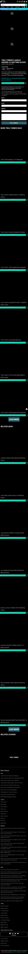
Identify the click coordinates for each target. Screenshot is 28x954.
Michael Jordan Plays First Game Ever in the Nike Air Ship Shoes (13, 829)
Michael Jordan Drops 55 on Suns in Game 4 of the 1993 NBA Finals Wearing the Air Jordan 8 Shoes (14, 859)
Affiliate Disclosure (5, 941)
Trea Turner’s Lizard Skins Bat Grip (11, 340)
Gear (8, 7)
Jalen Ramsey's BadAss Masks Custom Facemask (11, 782)
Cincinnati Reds (4, 913)
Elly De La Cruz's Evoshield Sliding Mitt (9, 789)
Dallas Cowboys (4, 915)
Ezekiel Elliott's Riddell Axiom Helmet (8, 796)
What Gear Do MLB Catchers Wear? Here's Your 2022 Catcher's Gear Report (12, 884)
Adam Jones (3, 809)
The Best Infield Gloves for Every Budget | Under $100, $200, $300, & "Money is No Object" (13, 891)
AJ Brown (3, 818)
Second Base (5, 86)
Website (3, 108)
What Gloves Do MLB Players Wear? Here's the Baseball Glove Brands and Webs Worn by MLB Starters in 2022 (14, 872)
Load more (14, 419)
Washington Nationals (15, 88)
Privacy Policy (3, 943)
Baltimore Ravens (4, 927)
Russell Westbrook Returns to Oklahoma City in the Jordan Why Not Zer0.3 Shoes (13, 840)
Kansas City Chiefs (5, 917)
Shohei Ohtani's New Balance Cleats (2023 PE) (10, 787)
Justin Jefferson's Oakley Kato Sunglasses (10, 775)
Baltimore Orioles (4, 924)
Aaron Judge (3, 804)
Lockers (3, 7)
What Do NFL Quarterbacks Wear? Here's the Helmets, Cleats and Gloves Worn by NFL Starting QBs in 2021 (14, 880)
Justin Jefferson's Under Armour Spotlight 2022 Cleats (12, 778)
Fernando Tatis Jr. (22, 9)
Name (3, 97)
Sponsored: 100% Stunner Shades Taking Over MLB (11, 900)
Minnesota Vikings (4, 906)
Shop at (13, 162)
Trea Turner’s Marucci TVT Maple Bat (12, 160)
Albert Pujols (3, 823)
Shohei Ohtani (13, 9)
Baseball (12, 89)
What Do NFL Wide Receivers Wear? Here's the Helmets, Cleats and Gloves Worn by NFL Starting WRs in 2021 (12, 897)
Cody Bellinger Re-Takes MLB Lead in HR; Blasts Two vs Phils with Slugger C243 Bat (14, 848)
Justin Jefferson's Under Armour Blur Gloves (10, 785)
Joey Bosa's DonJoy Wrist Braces (8, 794)
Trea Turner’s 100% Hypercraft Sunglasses (13, 267)
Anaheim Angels (4, 908)
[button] (24, 1)
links (19, 10)
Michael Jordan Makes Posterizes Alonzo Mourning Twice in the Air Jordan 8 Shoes (13, 863)
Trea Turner (18, 86)
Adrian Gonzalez (4, 816)
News (12, 7)
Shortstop (11, 86)
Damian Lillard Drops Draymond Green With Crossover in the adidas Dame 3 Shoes (13, 836)
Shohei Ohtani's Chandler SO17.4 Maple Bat (10, 780)
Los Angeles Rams (5, 910)
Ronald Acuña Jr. (4, 9)
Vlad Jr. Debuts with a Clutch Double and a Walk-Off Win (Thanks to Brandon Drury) (12, 844)
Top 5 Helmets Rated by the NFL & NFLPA (9, 869)
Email (3, 103)
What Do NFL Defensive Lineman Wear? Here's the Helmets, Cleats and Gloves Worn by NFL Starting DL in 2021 (13, 888)
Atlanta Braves (4, 922)
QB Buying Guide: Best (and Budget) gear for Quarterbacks (13, 894)
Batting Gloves (5, 89)
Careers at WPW (4, 938)
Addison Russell (4, 811)
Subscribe (17, 7)
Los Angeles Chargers (5, 920)
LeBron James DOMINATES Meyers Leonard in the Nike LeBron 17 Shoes (12, 855)
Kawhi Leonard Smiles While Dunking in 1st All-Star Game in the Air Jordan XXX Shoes (13, 833)
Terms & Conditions (5, 945)
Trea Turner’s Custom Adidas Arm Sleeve (13, 232)
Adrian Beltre (3, 813)
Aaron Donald (3, 802)
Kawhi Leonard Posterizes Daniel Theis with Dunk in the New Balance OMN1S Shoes (13, 851)
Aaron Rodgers (4, 806)
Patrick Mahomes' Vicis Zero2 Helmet (9, 792)
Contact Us (14, 952)
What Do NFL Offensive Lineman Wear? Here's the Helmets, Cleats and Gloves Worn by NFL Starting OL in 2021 (13, 876)
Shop (13, 83)
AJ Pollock (3, 820)
